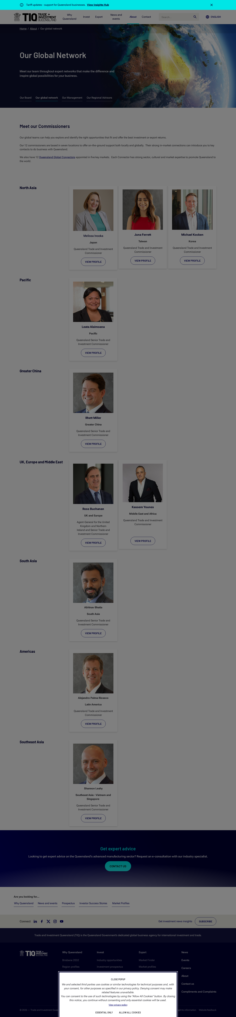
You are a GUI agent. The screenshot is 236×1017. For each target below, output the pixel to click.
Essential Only (104, 1012)
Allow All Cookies (130, 1012)
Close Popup (118, 979)
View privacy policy (118, 1005)
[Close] (211, 5)
